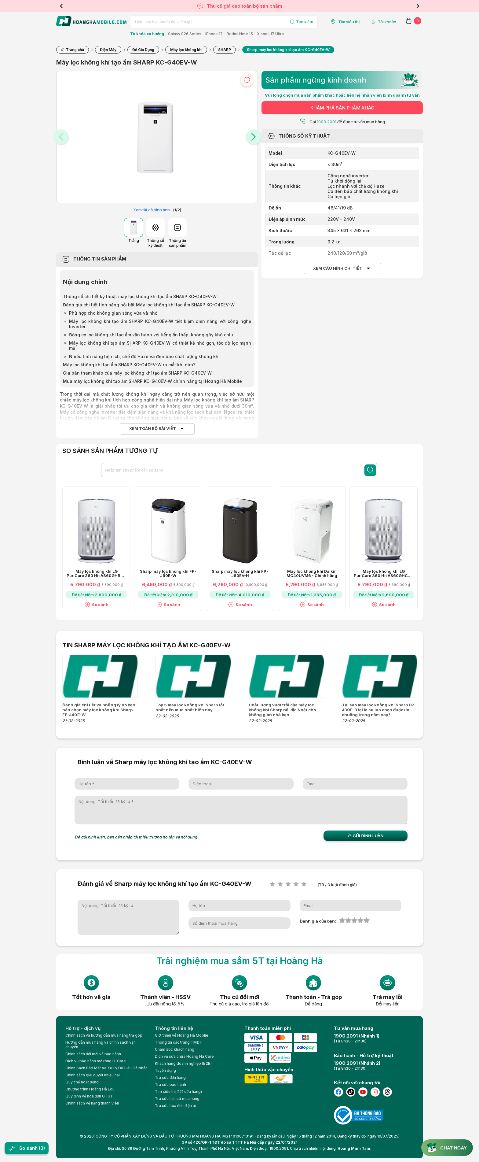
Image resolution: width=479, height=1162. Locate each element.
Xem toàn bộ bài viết (152, 428)
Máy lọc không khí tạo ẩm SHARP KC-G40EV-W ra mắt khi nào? (129, 364)
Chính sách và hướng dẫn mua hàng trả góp (103, 1035)
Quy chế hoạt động (82, 1082)
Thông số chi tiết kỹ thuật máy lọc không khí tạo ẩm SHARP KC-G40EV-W (140, 296)
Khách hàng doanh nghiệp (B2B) (183, 1063)
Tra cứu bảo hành (170, 1084)
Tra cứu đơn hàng (170, 1077)
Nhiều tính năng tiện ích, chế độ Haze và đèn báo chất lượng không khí (144, 356)
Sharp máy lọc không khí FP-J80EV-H (240, 573)
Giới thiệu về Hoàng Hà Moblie (181, 1035)
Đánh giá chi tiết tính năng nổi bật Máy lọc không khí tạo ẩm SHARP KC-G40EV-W (149, 304)
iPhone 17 (214, 33)
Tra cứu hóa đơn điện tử (175, 1105)
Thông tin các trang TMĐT (178, 1042)
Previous (61, 6)
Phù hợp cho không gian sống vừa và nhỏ (113, 313)
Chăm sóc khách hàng (174, 1049)
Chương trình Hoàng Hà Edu (90, 1089)
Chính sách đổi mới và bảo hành (93, 1054)
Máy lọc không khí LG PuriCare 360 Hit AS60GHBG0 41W (96, 573)
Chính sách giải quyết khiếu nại (92, 1075)
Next (418, 6)
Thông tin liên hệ (174, 1028)
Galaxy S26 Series (184, 33)
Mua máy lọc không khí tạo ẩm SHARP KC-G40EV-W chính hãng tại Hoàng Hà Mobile (152, 381)
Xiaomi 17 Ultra (270, 33)
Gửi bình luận (365, 835)
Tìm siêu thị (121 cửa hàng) (178, 1091)
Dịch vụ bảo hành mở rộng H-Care (95, 1061)
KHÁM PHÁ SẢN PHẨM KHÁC (342, 108)
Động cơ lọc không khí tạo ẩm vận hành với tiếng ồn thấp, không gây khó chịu (151, 334)
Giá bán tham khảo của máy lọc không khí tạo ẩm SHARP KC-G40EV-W (137, 373)
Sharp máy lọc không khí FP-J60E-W (168, 573)
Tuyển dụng (165, 1070)
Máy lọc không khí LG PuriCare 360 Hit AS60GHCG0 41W (384, 573)
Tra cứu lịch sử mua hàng (177, 1098)
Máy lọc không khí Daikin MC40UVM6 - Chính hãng (312, 573)
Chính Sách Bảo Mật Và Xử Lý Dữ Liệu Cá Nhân (106, 1068)
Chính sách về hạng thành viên (92, 1103)
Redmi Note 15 (240, 33)
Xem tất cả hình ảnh (151, 209)
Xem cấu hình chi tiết (337, 268)
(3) (42, 1148)
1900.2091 (326, 121)
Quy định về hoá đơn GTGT (89, 1096)
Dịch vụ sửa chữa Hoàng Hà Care (184, 1056)
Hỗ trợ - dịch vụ (83, 1028)
